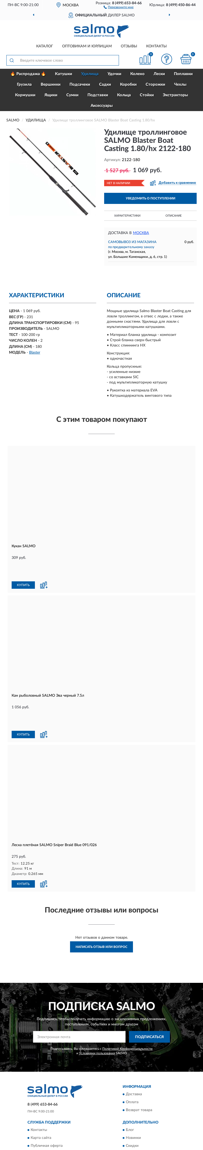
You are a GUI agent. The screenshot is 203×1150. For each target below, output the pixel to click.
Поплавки (183, 74)
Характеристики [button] (127, 215)
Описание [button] (173, 215)
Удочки (114, 74)
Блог (130, 1094)
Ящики (50, 95)
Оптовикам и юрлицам (87, 46)
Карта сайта (41, 1102)
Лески (159, 74)
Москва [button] (141, 233)
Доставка (134, 1058)
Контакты (156, 46)
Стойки (147, 95)
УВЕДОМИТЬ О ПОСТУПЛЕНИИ (150, 198)
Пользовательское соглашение (57, 1118)
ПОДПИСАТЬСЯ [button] (149, 1001)
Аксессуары (102, 106)
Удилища (90, 74)
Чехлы (180, 84)
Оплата (132, 1066)
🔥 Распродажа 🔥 (28, 74)
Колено (137, 74)
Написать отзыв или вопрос (101, 911)
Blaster (34, 352)
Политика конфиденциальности (153, 1118)
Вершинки (51, 84)
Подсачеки (80, 84)
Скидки (132, 1110)
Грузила (24, 84)
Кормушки (25, 95)
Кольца (124, 95)
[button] (118, 6)
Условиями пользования (97, 1017)
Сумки (72, 95)
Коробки (128, 84)
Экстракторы (175, 95)
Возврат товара (139, 1074)
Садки (105, 84)
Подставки (97, 95)
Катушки (63, 74)
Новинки (133, 1102)
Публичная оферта (47, 1110)
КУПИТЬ (23, 567)
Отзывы (129, 46)
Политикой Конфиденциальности (127, 1013)
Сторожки (155, 84)
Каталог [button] (44, 46)
